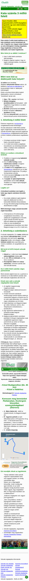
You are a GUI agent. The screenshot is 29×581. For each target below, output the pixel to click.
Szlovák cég (4, 569)
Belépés (24, 2)
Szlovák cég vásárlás (7, 563)
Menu (26, 9)
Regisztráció (25, 4)
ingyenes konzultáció (10, 531)
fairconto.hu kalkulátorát (14, 86)
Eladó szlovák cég (6, 567)
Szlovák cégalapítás (7, 565)
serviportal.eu (19, 123)
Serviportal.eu (6, 133)
